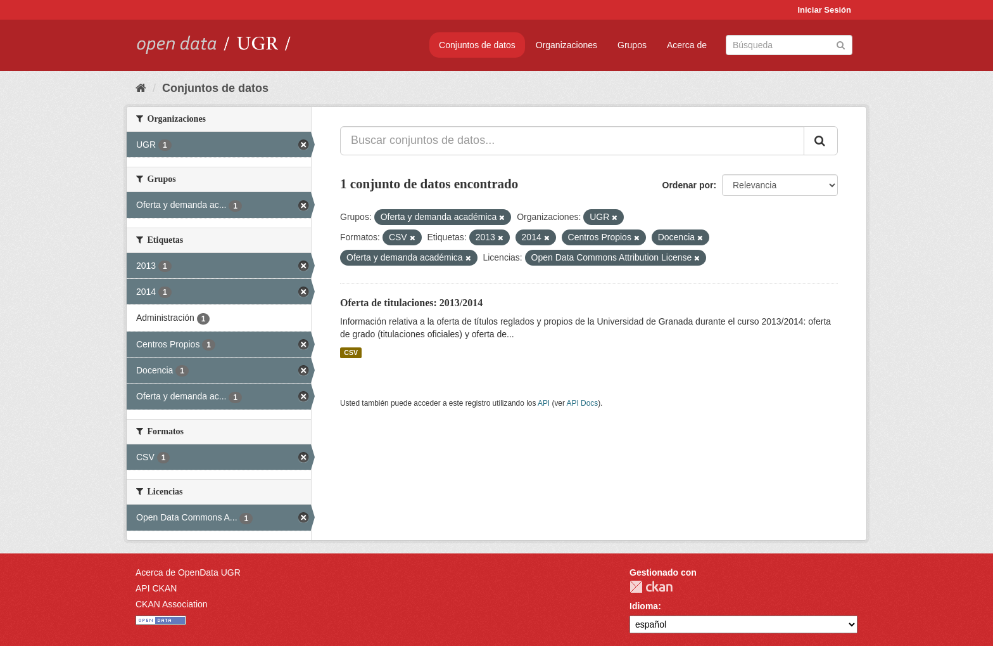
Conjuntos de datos (477, 45)
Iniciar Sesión (824, 10)
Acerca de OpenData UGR (188, 572)
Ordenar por (688, 185)
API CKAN (156, 588)
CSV (351, 352)
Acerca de (687, 45)
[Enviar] (840, 44)
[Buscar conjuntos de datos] (789, 45)
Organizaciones (566, 45)
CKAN (651, 586)
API (544, 403)
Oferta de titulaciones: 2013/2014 (411, 302)
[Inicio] (141, 88)
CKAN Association (172, 604)
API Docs (582, 403)
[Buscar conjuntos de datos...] (572, 140)
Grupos (632, 45)
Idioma (643, 606)
